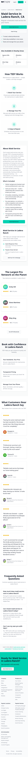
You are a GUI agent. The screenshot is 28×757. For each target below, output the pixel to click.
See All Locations (5, 728)
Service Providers (19, 693)
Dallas (2, 705)
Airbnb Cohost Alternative (18, 689)
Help (2, 693)
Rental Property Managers (19, 683)
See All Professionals (14, 331)
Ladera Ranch (10, 9)
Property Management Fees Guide (6, 690)
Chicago (3, 721)
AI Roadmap (4, 742)
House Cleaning (19, 711)
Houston (3, 717)
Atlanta (3, 723)
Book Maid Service (14, 27)
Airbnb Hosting (19, 687)
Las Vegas (3, 710)
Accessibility (19, 751)
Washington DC (5, 714)
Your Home (18, 681)
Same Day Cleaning (20, 720)
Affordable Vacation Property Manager (20, 708)
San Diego (3, 719)
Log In (14, 2)
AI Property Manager (20, 705)
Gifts (16, 699)
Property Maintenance (20, 716)
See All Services (19, 723)
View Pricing (14, 31)
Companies (18, 695)
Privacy (12, 751)
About (2, 681)
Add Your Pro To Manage (14, 257)
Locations (3, 9)
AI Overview (4, 734)
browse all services (18, 649)
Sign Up (21, 2)
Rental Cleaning (19, 718)
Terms (7, 751)
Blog (2, 683)
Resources (3, 685)
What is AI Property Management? (6, 737)
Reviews (3, 695)
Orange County (5, 708)
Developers (18, 697)
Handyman (18, 714)
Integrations (4, 687)
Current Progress (5, 745)
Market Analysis (5, 740)
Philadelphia (4, 726)
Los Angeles (4, 712)
